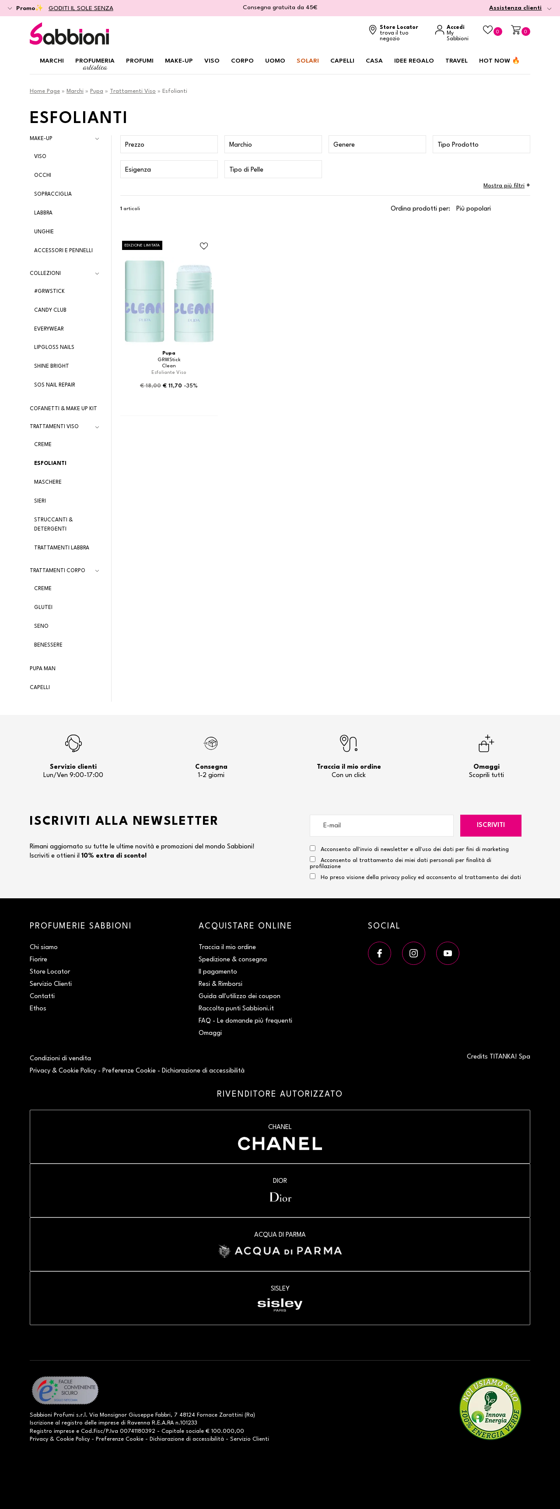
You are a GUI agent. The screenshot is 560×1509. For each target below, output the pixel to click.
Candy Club (50, 310)
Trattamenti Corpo (57, 570)
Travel (456, 61)
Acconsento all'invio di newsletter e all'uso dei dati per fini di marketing (409, 848)
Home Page (45, 91)
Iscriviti (491, 825)
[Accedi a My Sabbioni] (454, 33)
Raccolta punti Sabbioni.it (236, 1009)
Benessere (48, 645)
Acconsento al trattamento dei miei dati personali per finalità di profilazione (400, 862)
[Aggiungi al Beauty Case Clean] (204, 246)
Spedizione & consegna (233, 960)
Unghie (44, 232)
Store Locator (50, 972)
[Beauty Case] (492, 30)
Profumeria (95, 64)
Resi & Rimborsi (220, 984)
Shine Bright (51, 366)
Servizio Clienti (51, 984)
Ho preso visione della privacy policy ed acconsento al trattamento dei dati (421, 877)
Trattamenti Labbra (61, 548)
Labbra (43, 213)
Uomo (275, 61)
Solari (308, 61)
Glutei (43, 607)
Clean (169, 366)
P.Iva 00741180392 (130, 1431)
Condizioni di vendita (60, 1058)
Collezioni (45, 273)
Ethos (38, 1009)
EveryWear (49, 329)
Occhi (42, 175)
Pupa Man (43, 669)
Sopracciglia (53, 194)
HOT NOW (499, 61)
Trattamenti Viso (133, 91)
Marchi (52, 61)
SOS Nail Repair (54, 385)
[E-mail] (382, 826)
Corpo (242, 61)
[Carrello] (520, 30)
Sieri (40, 501)
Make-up (179, 61)
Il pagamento (218, 972)
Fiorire (38, 960)
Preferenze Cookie (129, 1071)
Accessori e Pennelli (63, 250)
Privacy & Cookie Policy (63, 1071)
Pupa (96, 91)
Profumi (140, 61)
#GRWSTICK (49, 291)
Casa (374, 61)
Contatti (42, 996)
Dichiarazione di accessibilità (203, 1071)
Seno (41, 626)
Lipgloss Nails (54, 347)
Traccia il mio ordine (227, 947)
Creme (43, 444)
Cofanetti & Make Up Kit (63, 409)
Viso (212, 61)
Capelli (342, 61)
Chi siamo (44, 947)
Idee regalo (414, 61)
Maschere (48, 482)
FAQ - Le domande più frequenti (245, 1021)
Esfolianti (50, 463)
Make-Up (41, 138)
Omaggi (210, 1033)
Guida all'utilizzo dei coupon (239, 996)
